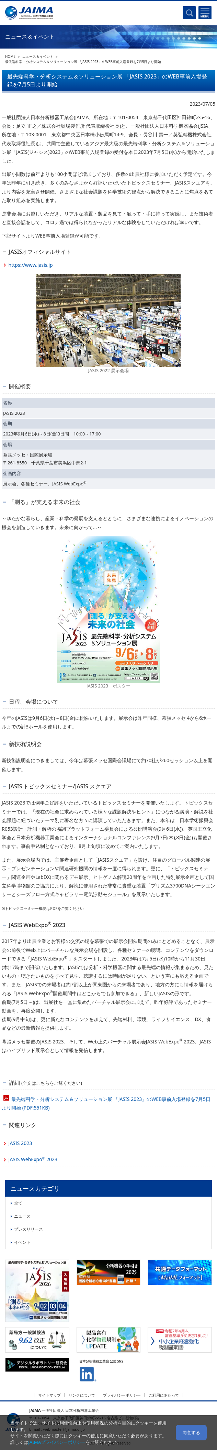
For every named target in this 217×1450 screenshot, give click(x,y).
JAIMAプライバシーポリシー (56, 1442)
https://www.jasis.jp (31, 265)
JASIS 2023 (20, 1143)
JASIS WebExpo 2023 (33, 1159)
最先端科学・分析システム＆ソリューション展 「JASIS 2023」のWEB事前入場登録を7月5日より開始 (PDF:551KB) (106, 1103)
